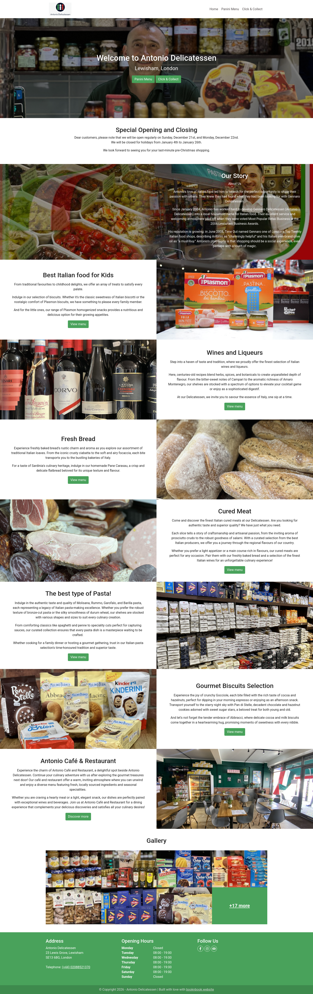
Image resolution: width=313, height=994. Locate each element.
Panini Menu (230, 9)
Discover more (78, 816)
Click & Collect (252, 9)
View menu (78, 324)
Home (215, 9)
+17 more (239, 906)
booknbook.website (200, 989)
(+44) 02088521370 (76, 967)
